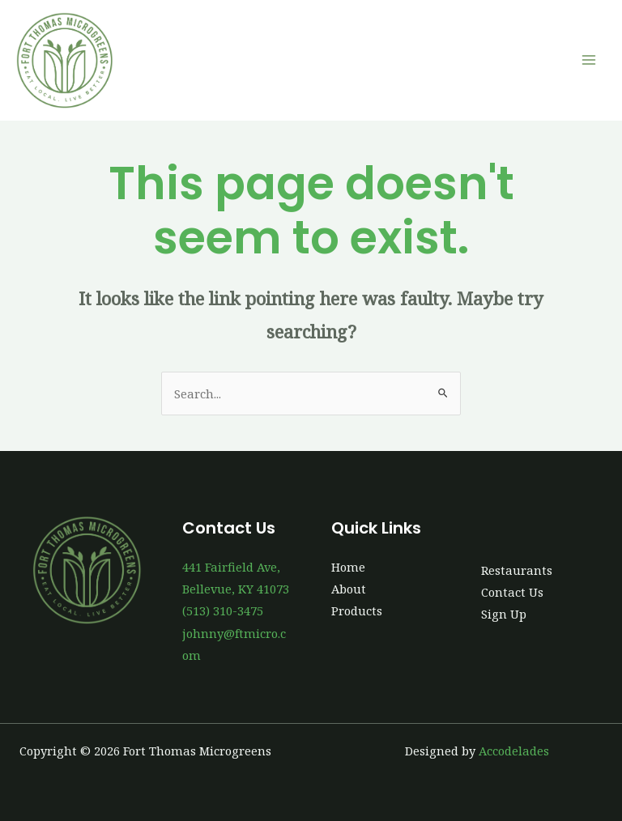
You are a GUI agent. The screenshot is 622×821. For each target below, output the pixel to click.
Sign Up (503, 614)
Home (348, 567)
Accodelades (514, 750)
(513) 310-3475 (222, 610)
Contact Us (512, 592)
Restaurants (516, 570)
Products (356, 610)
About (348, 589)
